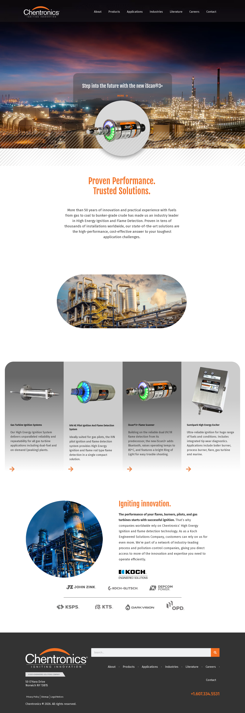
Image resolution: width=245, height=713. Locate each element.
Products (114, 11)
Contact (211, 11)
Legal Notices (57, 697)
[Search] (215, 652)
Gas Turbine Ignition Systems (26, 425)
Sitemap (45, 697)
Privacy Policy (32, 697)
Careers (194, 11)
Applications (135, 11)
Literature (176, 11)
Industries (156, 11)
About (97, 11)
